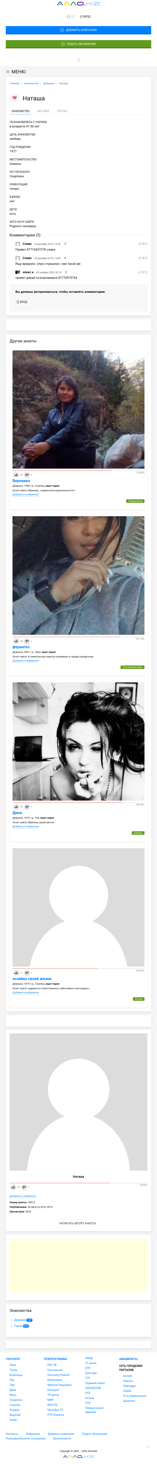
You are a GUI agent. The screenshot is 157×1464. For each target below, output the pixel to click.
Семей (127, 1390)
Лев (12, 1384)
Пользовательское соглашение (25, 1438)
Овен (13, 1365)
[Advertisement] (78, 1265)
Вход (85, 17)
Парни (19, 1326)
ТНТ (88, 1378)
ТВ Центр (53, 1394)
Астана (89, 1398)
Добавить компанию (78, 30)
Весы (13, 1394)
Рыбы (13, 1419)
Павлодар (129, 1385)
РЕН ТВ (51, 1365)
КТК (87, 1368)
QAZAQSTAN (93, 1388)
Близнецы (16, 1374)
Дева (13, 1389)
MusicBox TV (55, 1409)
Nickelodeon (54, 1379)
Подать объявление (78, 44)
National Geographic (59, 1384)
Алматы (128, 1380)
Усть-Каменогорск (134, 1395)
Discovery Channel (58, 1374)
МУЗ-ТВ (52, 1404)
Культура (91, 1373)
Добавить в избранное (26, 494)
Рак (12, 1379)
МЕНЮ (16, 71)
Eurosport (53, 1389)
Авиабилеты (128, 1359)
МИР (50, 1399)
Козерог (15, 1409)
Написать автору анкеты (77, 1223)
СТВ (87, 1403)
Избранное (33, 1433)
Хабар (89, 1358)
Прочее (62, 111)
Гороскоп (13, 1359)
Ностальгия (54, 1370)
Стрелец (15, 1404)
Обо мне (43, 111)
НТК (88, 1393)
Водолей (15, 1414)
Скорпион (16, 1399)
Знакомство (21, 111)
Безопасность (62, 1438)
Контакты (12, 1433)
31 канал (91, 1363)
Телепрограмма (55, 1359)
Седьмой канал (95, 1383)
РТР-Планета (55, 1414)
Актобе (127, 1375)
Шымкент (129, 1400)
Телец (13, 1370)
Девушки (21, 1320)
